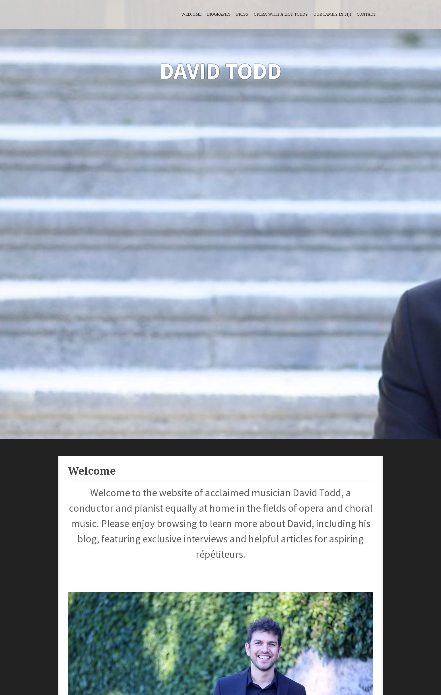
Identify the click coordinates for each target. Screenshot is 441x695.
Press (242, 14)
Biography (218, 14)
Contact (366, 14)
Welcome (191, 14)
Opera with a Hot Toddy (281, 14)
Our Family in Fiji (332, 14)
